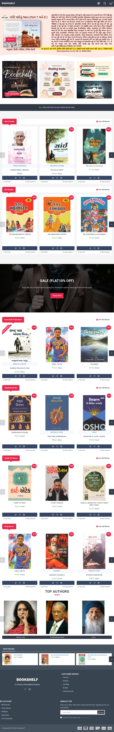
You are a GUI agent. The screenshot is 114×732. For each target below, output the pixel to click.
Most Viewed (8, 649)
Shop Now (57, 295)
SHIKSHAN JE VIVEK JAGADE (94, 436)
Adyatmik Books (10, 388)
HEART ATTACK (19, 503)
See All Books (104, 121)
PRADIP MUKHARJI (19, 166)
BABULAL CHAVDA (19, 364)
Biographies (9, 526)
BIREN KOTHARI (94, 571)
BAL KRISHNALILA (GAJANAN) (94, 234)
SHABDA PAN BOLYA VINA (19, 368)
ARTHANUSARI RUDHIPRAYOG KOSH (97, 656)
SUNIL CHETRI (57, 364)
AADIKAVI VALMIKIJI (57, 575)
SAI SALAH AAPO (56, 170)
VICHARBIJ (94, 364)
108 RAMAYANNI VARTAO (57, 234)
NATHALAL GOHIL (57, 432)
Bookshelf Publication (13, 320)
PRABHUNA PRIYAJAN (19, 433)
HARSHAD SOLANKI (57, 166)
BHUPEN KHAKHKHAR (94, 575)
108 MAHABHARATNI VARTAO (20, 234)
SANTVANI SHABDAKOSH (57, 436)
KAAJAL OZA (20, 637)
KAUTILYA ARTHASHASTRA (59, 655)
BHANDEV (56, 571)
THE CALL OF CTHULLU (94, 166)
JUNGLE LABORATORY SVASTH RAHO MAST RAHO (94, 504)
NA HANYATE (18, 655)
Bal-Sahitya (8, 190)
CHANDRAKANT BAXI (57, 637)
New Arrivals (9, 121)
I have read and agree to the (75, 717)
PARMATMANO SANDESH (19, 170)
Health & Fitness (10, 458)
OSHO (94, 432)
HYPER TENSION (57, 503)
